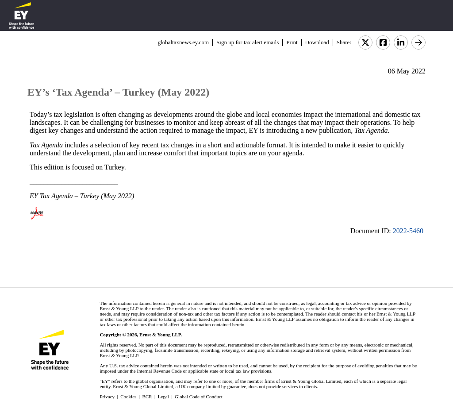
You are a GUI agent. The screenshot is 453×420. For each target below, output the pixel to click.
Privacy (107, 396)
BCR (147, 396)
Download (317, 42)
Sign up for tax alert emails (247, 42)
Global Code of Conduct (199, 396)
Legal (163, 396)
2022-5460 (408, 231)
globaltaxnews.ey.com (183, 42)
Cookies (128, 396)
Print (291, 42)
